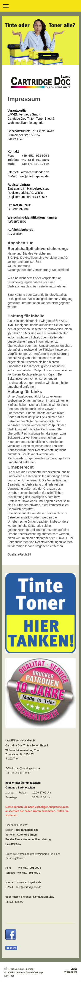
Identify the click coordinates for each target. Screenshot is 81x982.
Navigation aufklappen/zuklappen (40, 5)
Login (74, 968)
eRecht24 (24, 554)
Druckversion (13, 969)
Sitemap (29, 969)
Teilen (11, 948)
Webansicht (70, 971)
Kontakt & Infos (14, 901)
